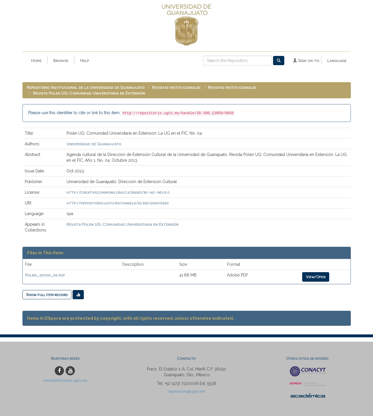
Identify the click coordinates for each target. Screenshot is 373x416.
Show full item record (47, 294)
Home (36, 60)
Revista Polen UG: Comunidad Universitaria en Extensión (89, 93)
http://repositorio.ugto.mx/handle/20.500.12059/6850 (117, 202)
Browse (60, 60)
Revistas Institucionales (176, 87)
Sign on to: (306, 60)
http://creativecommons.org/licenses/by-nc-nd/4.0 (118, 192)
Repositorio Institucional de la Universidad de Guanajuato (86, 87)
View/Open (315, 276)
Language (337, 60)
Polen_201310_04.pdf (45, 274)
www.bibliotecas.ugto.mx (65, 380)
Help (84, 60)
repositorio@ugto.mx (186, 391)
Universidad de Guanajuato (94, 143)
